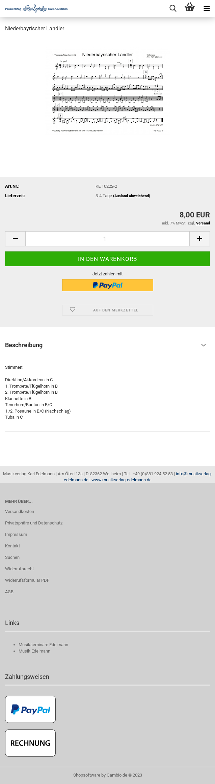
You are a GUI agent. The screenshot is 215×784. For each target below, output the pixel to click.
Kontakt (12, 545)
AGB (9, 591)
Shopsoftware (86, 775)
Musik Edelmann (34, 651)
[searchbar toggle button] (172, 8)
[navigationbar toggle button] (206, 8)
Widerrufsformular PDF (27, 580)
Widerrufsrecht (19, 568)
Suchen (12, 557)
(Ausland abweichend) (131, 196)
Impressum (16, 534)
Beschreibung (24, 345)
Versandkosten (19, 511)
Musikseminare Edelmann (43, 644)
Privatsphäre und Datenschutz (33, 522)
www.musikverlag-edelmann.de (121, 479)
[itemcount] (107, 238)
